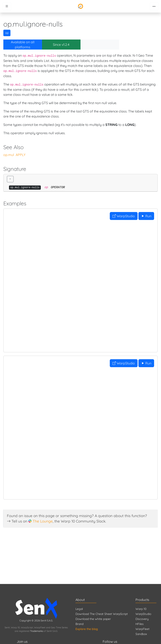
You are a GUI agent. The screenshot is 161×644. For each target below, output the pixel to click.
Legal (79, 609)
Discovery (142, 619)
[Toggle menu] (7, 6)
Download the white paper (93, 619)
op (7, 33)
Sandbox (141, 634)
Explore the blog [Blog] (86, 629)
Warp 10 (140, 609)
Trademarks (36, 631)
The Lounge (43, 521)
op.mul (8, 155)
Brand (79, 624)
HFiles (139, 624)
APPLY (21, 155)
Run (146, 216)
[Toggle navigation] (154, 6)
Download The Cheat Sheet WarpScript (101, 614)
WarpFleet (142, 629)
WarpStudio (123, 216)
